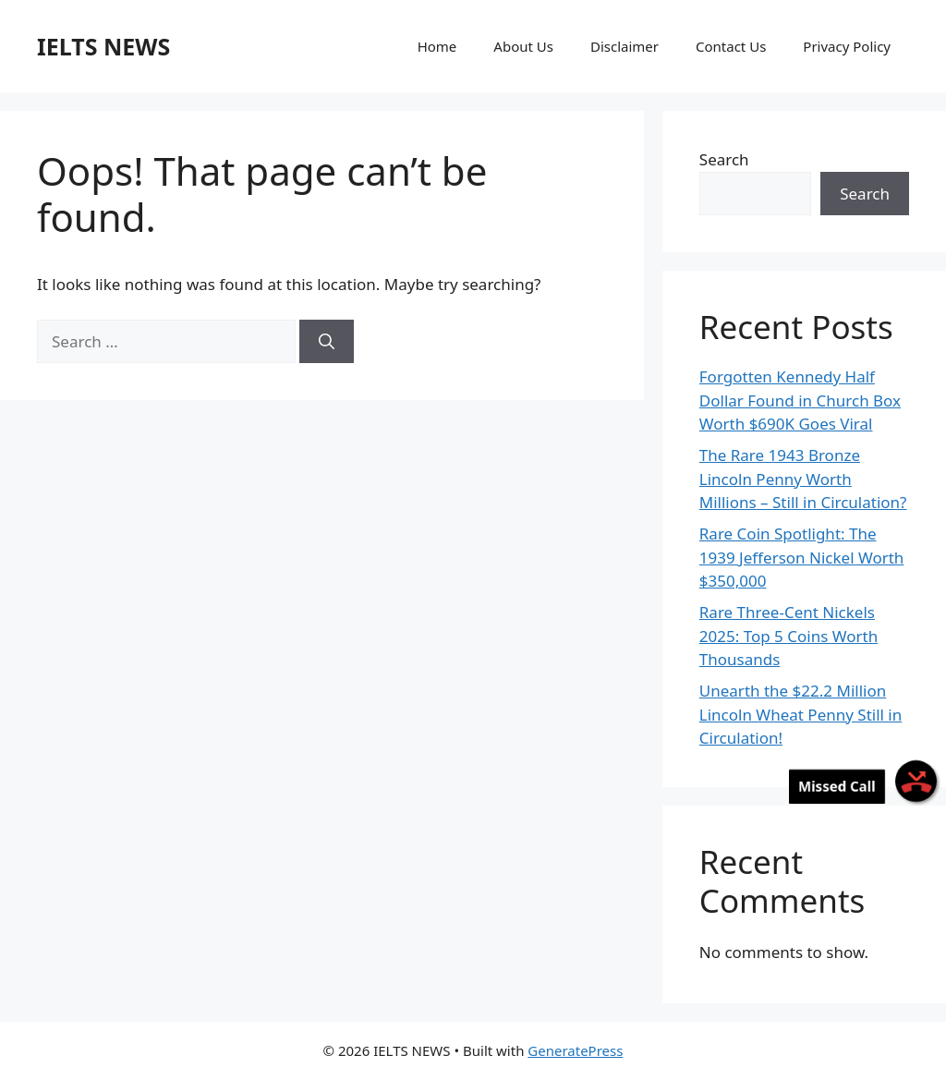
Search (724, 159)
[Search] (326, 342)
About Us (523, 46)
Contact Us (731, 46)
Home (437, 46)
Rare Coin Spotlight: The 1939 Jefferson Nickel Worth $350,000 (801, 557)
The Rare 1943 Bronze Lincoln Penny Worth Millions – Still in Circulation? (803, 478)
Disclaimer (624, 46)
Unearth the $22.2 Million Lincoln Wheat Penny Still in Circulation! (800, 714)
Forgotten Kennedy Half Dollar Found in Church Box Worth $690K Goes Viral (800, 400)
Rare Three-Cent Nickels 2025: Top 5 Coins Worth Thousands (788, 635)
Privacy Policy (847, 46)
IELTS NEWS (103, 46)
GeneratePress (575, 1050)
